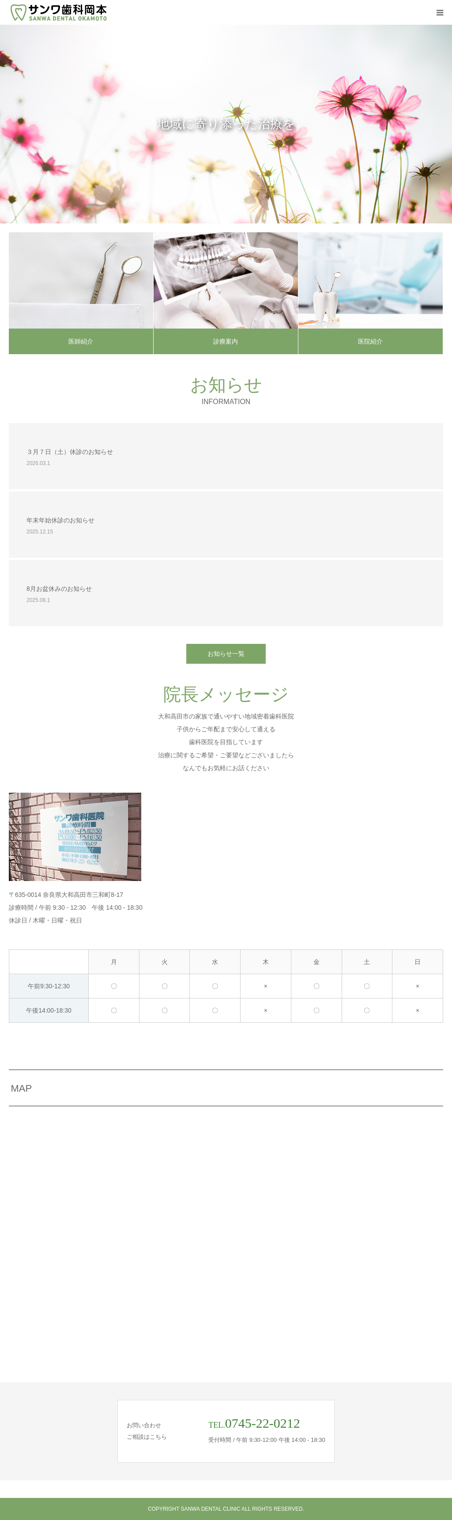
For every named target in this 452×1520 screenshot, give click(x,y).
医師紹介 (80, 341)
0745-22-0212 (262, 1423)
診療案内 (225, 341)
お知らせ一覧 (226, 653)
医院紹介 (370, 341)
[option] (226, 124)
